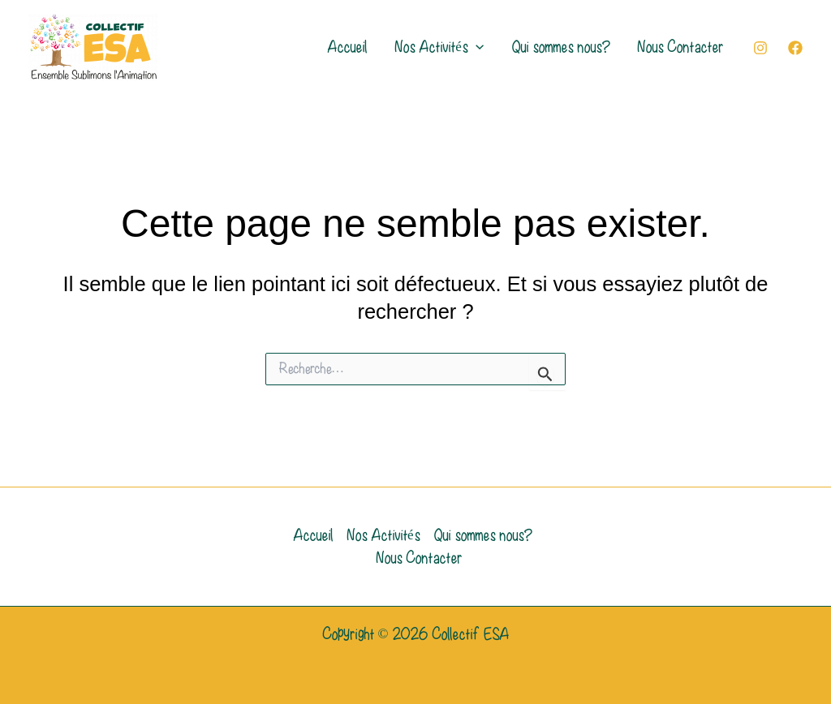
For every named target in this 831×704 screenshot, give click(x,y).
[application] (475, 47)
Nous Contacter (680, 47)
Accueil (347, 47)
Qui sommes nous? (560, 47)
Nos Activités (439, 47)
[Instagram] (760, 48)
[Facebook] (795, 48)
